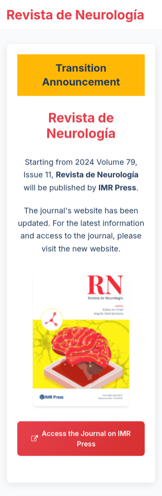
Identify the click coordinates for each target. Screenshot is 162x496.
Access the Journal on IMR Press (80, 441)
